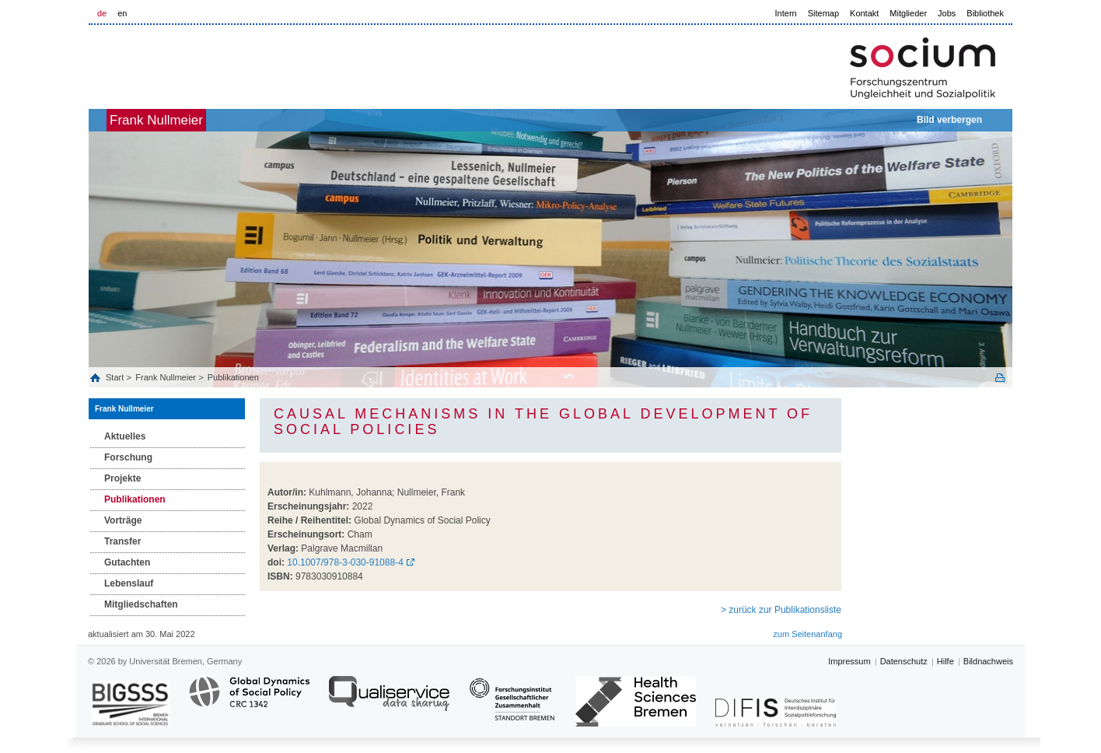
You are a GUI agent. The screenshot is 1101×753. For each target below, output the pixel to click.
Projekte (122, 478)
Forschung (128, 457)
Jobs (947, 13)
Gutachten (127, 562)
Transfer (122, 541)
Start (116, 377)
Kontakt (864, 13)
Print (1000, 377)
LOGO (207, 63)
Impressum (849, 661)
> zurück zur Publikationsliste (781, 609)
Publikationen (233, 377)
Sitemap (823, 13)
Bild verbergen (949, 119)
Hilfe (945, 661)
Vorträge (123, 520)
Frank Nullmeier (182, 120)
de (102, 13)
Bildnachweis (988, 661)
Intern (786, 13)
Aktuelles (124, 436)
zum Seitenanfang (807, 634)
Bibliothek (985, 13)
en (122, 13)
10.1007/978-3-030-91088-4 (345, 562)
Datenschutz (904, 661)
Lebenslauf (128, 583)
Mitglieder (908, 13)
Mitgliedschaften (141, 604)
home (106, 120)
